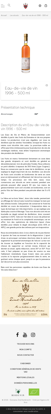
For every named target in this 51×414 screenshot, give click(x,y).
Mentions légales (25, 377)
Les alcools (14, 15)
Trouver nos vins (25, 344)
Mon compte (25, 350)
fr (40, 5)
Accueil (4, 15)
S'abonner (25, 363)
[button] (9, 6)
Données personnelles (25, 383)
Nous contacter (25, 355)
